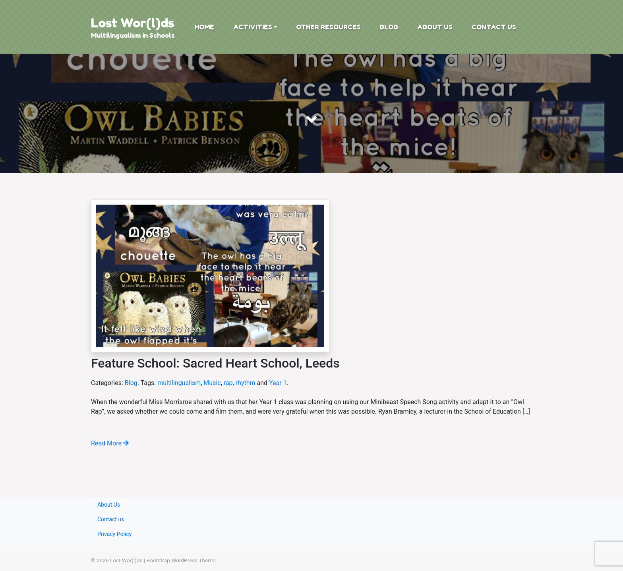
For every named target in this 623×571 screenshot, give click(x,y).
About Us (435, 27)
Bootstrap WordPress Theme (181, 560)
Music (212, 383)
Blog (389, 27)
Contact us (494, 27)
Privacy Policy (114, 534)
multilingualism (179, 383)
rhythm (245, 383)
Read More (110, 443)
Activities (252, 27)
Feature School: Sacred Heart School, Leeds (215, 363)
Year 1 (278, 383)
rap (228, 383)
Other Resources (328, 27)
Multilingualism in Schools (133, 35)
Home (204, 27)
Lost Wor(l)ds (132, 23)
